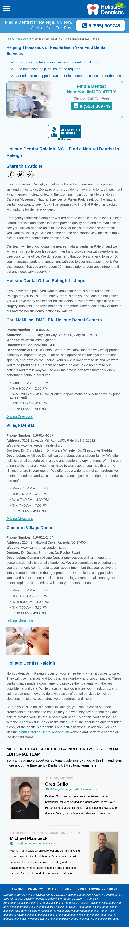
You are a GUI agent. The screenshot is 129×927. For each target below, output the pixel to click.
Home (9, 38)
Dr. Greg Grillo (53, 796)
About (80, 888)
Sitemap (18, 888)
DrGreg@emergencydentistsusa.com (71, 789)
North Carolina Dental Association (44, 732)
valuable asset (89, 813)
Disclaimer (35, 888)
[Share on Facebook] (11, 174)
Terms (52, 888)
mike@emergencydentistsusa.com (34, 843)
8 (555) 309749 (100, 26)
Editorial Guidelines (102, 888)
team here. (89, 765)
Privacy (65, 888)
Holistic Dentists (23, 38)
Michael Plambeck (21, 850)
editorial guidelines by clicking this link (79, 760)
